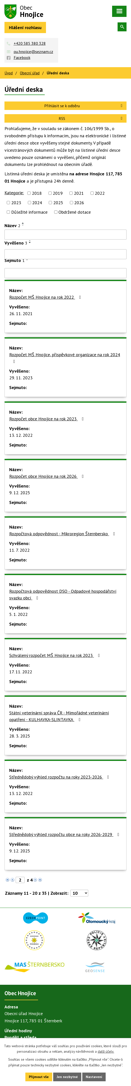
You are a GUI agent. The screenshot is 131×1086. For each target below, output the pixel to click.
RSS (91, 118)
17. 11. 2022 (20, 672)
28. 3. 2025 (19, 736)
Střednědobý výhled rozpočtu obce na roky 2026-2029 (65, 834)
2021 (79, 193)
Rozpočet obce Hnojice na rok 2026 (47, 476)
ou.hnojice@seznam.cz (33, 51)
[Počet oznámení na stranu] (79, 893)
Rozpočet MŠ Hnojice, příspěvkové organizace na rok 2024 (64, 358)
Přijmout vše (39, 1077)
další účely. (106, 1051)
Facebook (22, 57)
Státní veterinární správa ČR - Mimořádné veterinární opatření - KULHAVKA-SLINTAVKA (59, 716)
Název (12, 225)
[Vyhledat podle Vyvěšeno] (65, 254)
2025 (58, 202)
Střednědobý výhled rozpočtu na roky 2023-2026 (60, 777)
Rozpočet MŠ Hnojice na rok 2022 (46, 297)
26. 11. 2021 (21, 313)
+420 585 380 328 (30, 43)
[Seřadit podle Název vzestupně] (23, 223)
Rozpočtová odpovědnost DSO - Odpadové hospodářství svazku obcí (62, 594)
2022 (100, 193)
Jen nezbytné (67, 1077)
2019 (58, 193)
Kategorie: (14, 193)
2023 (16, 202)
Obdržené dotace (74, 212)
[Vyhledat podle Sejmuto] (65, 273)
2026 (79, 202)
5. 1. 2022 (18, 614)
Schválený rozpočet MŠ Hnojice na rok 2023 (55, 655)
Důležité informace (29, 212)
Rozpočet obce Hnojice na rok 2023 (47, 419)
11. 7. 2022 (19, 550)
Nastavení (94, 1077)
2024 (37, 202)
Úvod (8, 72)
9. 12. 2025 (19, 492)
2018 (37, 193)
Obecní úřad (30, 72)
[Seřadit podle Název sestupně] (23, 225)
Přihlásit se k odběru (84, 105)
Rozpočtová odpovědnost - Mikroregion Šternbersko (63, 534)
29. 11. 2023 (21, 378)
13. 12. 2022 (21, 435)
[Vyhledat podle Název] (65, 235)
